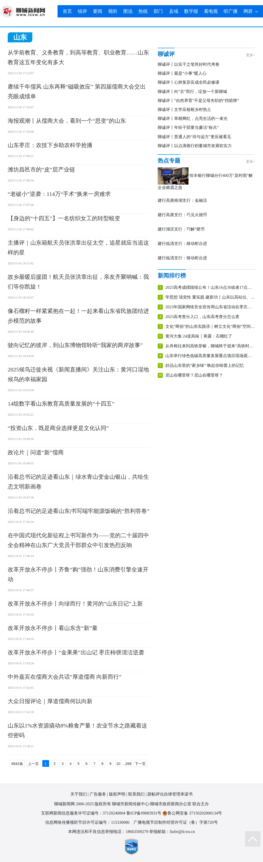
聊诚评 (166, 54)
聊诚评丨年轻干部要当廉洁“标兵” (188, 127)
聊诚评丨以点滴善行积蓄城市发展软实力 (195, 145)
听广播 (231, 11)
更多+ (250, 55)
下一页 (140, 764)
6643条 (17, 764)
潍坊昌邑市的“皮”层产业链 (41, 169)
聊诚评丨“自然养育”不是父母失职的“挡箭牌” (198, 100)
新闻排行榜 (172, 275)
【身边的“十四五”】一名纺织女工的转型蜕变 (64, 218)
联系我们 (136, 794)
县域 (173, 11)
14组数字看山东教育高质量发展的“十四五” (61, 403)
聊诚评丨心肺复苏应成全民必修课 (188, 82)
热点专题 (169, 160)
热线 (143, 11)
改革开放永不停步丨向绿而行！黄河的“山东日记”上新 (75, 603)
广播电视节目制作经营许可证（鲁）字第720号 (176, 822)
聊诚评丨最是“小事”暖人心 (182, 73)
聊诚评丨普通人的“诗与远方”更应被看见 (194, 137)
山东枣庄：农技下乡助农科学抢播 (50, 145)
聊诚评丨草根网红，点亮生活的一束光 (193, 118)
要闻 (97, 11)
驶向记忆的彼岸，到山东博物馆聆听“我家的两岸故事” (75, 345)
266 (129, 764)
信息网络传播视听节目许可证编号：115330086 (87, 822)
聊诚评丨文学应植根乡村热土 (184, 109)
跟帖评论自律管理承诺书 (170, 794)
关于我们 (78, 794)
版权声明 (117, 794)
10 (118, 764)
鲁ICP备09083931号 (144, 813)
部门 (158, 11)
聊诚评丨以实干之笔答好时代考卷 (188, 64)
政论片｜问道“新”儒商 (36, 452)
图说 (128, 11)
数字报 (191, 11)
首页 (67, 11)
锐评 (82, 11)
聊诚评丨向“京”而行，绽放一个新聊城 (192, 91)
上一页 (33, 764)
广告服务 (98, 794)
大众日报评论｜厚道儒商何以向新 (50, 701)
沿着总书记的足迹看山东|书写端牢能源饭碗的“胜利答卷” (78, 511)
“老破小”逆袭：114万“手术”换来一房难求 (59, 194)
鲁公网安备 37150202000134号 (192, 813)
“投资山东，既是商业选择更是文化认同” (58, 428)
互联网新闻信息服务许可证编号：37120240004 (83, 813)
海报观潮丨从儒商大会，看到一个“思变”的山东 (67, 121)
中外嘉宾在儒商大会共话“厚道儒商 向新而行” (64, 677)
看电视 (211, 11)
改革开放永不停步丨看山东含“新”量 (53, 628)
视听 (112, 11)
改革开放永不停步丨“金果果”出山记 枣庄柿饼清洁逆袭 (76, 652)
